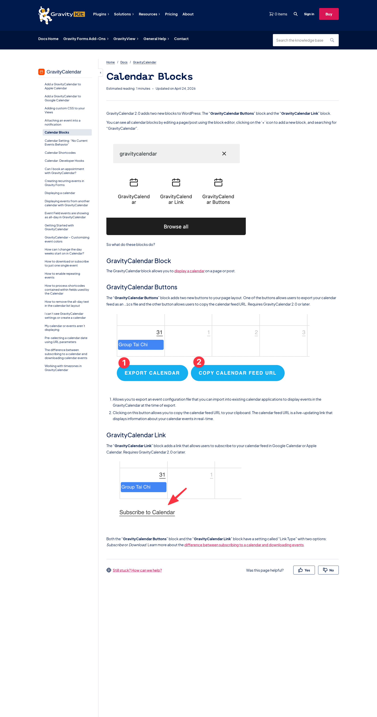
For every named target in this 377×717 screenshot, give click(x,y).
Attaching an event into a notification (63, 122)
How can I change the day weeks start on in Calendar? (64, 251)
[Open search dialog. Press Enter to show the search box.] (295, 14)
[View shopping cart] (278, 14)
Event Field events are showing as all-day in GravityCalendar (67, 215)
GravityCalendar (144, 62)
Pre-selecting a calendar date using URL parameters (66, 340)
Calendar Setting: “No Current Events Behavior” (66, 142)
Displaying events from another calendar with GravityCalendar (67, 203)
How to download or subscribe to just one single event (67, 263)
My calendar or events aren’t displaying (65, 328)
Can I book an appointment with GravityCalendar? (64, 171)
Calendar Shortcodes (60, 152)
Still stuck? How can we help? (137, 569)
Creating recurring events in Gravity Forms (64, 183)
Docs (124, 62)
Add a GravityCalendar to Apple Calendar (63, 86)
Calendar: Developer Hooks (64, 160)
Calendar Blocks (57, 132)
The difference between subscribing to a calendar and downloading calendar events (66, 354)
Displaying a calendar (60, 193)
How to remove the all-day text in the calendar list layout (67, 303)
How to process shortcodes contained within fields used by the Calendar (67, 289)
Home (110, 62)
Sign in (309, 14)
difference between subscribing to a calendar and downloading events (244, 544)
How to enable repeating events (62, 275)
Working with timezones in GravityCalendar (63, 368)
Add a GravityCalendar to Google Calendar (63, 98)
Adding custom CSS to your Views (65, 110)
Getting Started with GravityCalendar (59, 227)
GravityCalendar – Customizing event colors (67, 239)
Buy (329, 14)
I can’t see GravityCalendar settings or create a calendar (65, 315)
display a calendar (189, 270)
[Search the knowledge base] (301, 40)
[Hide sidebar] (100, 73)
